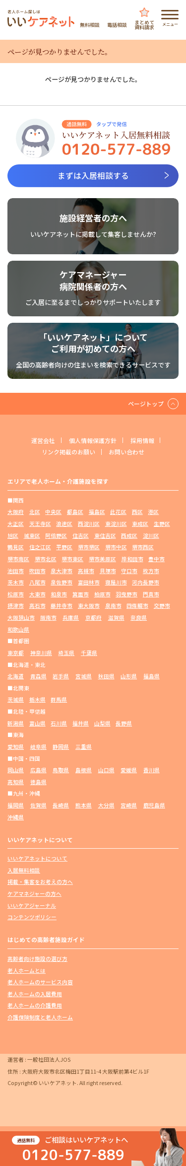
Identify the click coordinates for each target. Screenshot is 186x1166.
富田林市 (89, 582)
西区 (137, 511)
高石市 (37, 605)
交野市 (162, 605)
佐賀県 (38, 805)
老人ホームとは (26, 970)
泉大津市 (61, 571)
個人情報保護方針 (93, 440)
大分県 (106, 805)
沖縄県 (15, 817)
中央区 (53, 511)
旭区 (12, 535)
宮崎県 (129, 805)
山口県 (106, 770)
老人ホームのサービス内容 (40, 982)
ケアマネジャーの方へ (34, 893)
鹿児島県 (154, 805)
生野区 (162, 523)
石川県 (59, 723)
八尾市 (37, 582)
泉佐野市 (61, 582)
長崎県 (61, 805)
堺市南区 (18, 559)
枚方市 (151, 571)
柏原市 (102, 594)
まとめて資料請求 (144, 24)
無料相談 (90, 24)
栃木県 (37, 699)
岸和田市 (132, 559)
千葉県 (89, 652)
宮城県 (83, 676)
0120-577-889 (73, 1154)
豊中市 (156, 559)
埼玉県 (66, 652)
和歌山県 (18, 629)
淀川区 (151, 535)
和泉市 (59, 594)
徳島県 (38, 782)
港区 (153, 511)
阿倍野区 (56, 535)
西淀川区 (89, 523)
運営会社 (43, 440)
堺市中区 (116, 547)
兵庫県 (70, 617)
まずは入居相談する (93, 175)
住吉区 (80, 535)
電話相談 (117, 24)
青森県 (38, 676)
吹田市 (37, 571)
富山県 (37, 723)
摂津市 (15, 605)
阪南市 (48, 617)
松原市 (15, 594)
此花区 (118, 511)
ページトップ (146, 403)
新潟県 (15, 723)
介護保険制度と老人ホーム (40, 1017)
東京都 (15, 652)
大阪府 (15, 511)
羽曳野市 (126, 594)
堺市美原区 (102, 559)
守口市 (129, 571)
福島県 (151, 676)
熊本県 (83, 805)
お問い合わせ (126, 452)
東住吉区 (105, 535)
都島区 (75, 511)
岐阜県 (38, 746)
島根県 (83, 770)
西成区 (129, 535)
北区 (34, 511)
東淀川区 (116, 523)
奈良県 (138, 617)
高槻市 (86, 571)
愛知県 (15, 746)
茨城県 (15, 699)
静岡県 (61, 746)
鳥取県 (61, 770)
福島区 (97, 511)
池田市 (15, 571)
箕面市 (80, 594)
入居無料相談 (23, 870)
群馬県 (59, 699)
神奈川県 (41, 652)
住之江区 (40, 547)
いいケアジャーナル (31, 905)
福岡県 (15, 805)
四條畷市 (137, 605)
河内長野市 (145, 582)
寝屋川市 (116, 582)
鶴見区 (15, 547)
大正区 (15, 523)
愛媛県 (129, 770)
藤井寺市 (61, 605)
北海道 (15, 676)
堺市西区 (143, 547)
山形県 (129, 676)
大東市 (37, 594)
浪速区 (64, 523)
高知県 (15, 782)
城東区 (32, 535)
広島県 (38, 770)
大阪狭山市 (21, 617)
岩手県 (61, 676)
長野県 (124, 723)
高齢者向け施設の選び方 (37, 958)
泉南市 (113, 605)
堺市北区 (46, 559)
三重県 (83, 746)
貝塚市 (108, 571)
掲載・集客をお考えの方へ (40, 881)
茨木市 (15, 582)
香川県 (151, 770)
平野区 (64, 547)
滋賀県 (116, 617)
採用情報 (142, 440)
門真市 (151, 594)
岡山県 (15, 770)
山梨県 (102, 723)
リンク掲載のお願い (68, 452)
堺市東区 (72, 559)
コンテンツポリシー (32, 917)
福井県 (80, 723)
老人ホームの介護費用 (34, 1005)
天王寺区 (40, 523)
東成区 (140, 523)
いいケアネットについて (37, 858)
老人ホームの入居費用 (34, 994)
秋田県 (106, 676)
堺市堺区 (89, 547)
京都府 (93, 617)
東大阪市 (89, 605)
